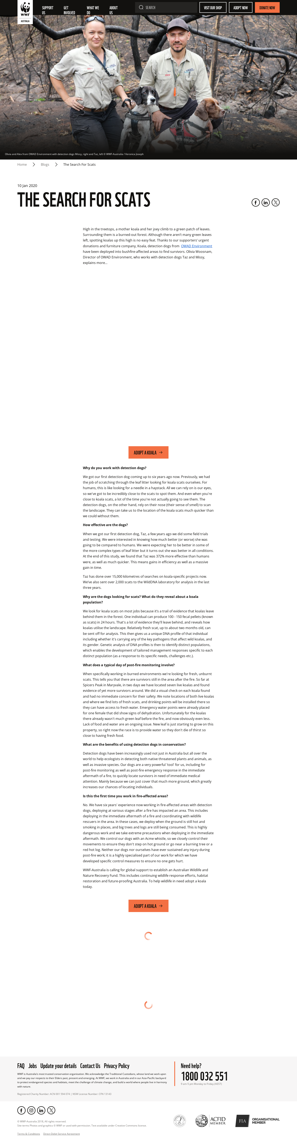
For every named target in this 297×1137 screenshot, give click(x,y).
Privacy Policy (117, 1065)
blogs (45, 164)
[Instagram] (31, 1110)
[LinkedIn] (266, 202)
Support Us (48, 10)
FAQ (21, 1065)
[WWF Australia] (25, 13)
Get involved (69, 10)
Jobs (32, 1065)
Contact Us (90, 1065)
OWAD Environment (196, 246)
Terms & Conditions (28, 1134)
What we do (93, 10)
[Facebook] (256, 202)
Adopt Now (240, 7)
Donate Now (267, 7)
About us (114, 10)
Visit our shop (213, 7)
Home (22, 164)
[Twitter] (275, 202)
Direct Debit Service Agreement (61, 1134)
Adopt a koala (148, 452)
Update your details (58, 1065)
